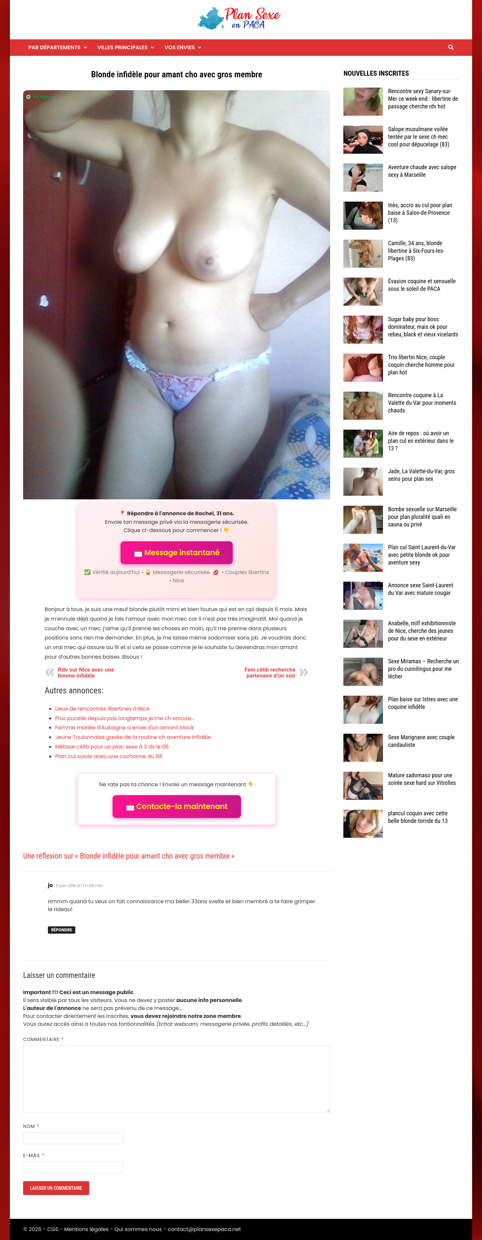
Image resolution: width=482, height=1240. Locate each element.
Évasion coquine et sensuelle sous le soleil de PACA (422, 285)
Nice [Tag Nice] (178, 580)
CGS (52, 1229)
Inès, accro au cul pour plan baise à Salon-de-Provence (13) (420, 213)
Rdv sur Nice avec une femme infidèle (86, 672)
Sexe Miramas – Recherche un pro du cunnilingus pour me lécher (423, 669)
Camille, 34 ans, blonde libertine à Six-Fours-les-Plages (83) (416, 251)
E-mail (34, 1155)
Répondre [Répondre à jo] (61, 930)
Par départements (54, 47)
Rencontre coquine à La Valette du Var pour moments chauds (422, 403)
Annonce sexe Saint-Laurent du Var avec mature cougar (420, 589)
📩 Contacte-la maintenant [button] (177, 806)
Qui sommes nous (138, 1229)
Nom (31, 1126)
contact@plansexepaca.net (204, 1229)
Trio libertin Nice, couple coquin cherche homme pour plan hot (421, 365)
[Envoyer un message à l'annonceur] (176, 294)
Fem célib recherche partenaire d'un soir (269, 672)
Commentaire (43, 1039)
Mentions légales (86, 1229)
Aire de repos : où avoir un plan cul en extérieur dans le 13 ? (421, 441)
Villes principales (122, 47)
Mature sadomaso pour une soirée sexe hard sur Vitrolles (422, 779)
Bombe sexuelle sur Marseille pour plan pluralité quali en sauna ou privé (422, 517)
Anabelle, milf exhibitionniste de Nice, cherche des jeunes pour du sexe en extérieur (422, 631)
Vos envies (179, 47)
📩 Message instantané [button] (177, 553)
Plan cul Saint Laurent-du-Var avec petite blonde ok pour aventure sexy (422, 555)
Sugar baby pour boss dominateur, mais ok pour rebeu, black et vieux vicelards (423, 327)
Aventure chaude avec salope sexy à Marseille (422, 171)
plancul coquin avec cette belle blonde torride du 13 (418, 817)
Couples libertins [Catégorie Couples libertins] (247, 572)
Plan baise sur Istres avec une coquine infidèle (423, 703)
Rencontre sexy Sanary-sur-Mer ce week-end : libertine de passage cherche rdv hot (423, 99)
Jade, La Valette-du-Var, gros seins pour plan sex (421, 475)
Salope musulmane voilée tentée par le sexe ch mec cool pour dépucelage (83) (418, 137)
